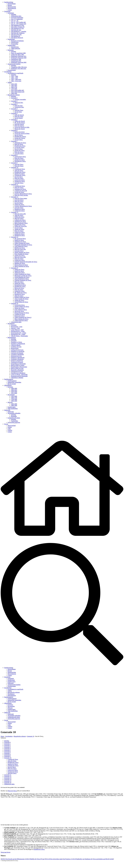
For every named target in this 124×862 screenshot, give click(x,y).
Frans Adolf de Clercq (20, 309)
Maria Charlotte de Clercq (21, 266)
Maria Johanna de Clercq (21, 319)
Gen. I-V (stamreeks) (17, 19)
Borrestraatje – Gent (16, 326)
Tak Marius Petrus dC (17, 37)
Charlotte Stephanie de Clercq (22, 280)
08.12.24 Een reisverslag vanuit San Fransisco (58, 859)
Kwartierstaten (12, 70)
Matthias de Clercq (19, 263)
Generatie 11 (14, 184)
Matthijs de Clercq (19, 248)
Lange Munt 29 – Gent (17, 329)
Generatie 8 (14, 155)
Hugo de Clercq (18, 289)
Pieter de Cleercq (19, 125)
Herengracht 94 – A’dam (18, 331)
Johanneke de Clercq (20, 142)
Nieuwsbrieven (12, 8)
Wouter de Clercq (19, 308)
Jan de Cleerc (18, 112)
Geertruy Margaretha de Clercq (23, 193)
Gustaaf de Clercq (19, 291)
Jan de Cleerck (18, 118)
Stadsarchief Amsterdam (14, 382)
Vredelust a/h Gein (16, 346)
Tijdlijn (10, 82)
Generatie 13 (14, 212)
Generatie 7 (14, 141)
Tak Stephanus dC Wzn (17, 25)
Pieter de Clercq (18, 152)
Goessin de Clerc (19, 107)
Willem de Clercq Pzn (20, 226)
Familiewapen (11, 45)
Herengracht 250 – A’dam (18, 334)
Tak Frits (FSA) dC (16, 34)
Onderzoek (7, 410)
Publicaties (11, 50)
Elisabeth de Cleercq (20, 136)
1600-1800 (14, 388)
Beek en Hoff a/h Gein (17, 368)
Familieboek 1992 (16, 61)
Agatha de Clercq (19, 229)
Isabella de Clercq (19, 234)
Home (2, 736)
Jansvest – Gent (15, 328)
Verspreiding (14, 44)
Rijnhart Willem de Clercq (21, 297)
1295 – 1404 (14, 76)
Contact (10, 10)
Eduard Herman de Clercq (21, 312)
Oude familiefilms (13, 408)
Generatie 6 (14, 130)
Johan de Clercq (18, 295)
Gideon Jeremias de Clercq (21, 243)
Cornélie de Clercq (19, 314)
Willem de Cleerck (19, 121)
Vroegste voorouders (20, 99)
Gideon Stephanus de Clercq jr (22, 317)
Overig (6, 424)
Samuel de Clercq (19, 283)
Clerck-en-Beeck (15, 345)
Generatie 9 (14, 163)
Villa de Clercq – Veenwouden (19, 336)
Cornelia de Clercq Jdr (20, 190)
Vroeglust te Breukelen (17, 354)
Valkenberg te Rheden (17, 377)
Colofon (10, 430)
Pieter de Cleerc (18, 116)
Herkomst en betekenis (17, 40)
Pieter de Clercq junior (20, 198)
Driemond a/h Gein (16, 356)
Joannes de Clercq (19, 255)
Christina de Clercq (19, 175)
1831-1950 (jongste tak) (17, 91)
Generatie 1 (14, 101)
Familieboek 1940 (16, 59)
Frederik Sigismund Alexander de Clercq (25, 261)
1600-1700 (14, 397)
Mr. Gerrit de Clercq (20, 238)
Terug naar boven (5, 852)
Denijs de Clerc (18, 102)
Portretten (10, 387)
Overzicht (13, 325)
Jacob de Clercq (18, 164)
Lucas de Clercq (18, 153)
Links (9, 428)
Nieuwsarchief (12, 425)
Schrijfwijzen (14, 42)
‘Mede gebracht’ (15, 48)
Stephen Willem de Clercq (21, 306)
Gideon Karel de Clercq (21, 320)
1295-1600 (14, 396)
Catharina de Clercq (19, 220)
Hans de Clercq (18, 144)
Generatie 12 (14, 197)
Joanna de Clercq (19, 204)
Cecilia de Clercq (19, 192)
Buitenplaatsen (12, 337)
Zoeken (10, 427)
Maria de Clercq (18, 218)
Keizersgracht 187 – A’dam (18, 333)
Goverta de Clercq (19, 305)
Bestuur (10, 5)
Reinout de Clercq (19, 316)
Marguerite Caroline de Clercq (22, 275)
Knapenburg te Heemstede (18, 363)
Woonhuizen (11, 323)
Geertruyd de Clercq (20, 156)
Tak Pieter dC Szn (16, 30)
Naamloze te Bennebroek (18, 343)
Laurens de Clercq (19, 180)
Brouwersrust (14, 348)
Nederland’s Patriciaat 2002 (18, 62)
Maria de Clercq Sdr (20, 249)
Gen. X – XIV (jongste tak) (18, 23)
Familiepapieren (8, 379)
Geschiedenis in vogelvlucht (15, 73)
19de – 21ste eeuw (16, 81)
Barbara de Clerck (19, 132)
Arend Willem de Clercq (21, 302)
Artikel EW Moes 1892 (17, 54)
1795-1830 (14, 88)
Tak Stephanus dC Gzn (17, 28)
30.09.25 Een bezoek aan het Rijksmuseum (13, 859)
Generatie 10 (14, 167)
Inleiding (13, 14)
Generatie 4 (14, 113)
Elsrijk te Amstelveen (17, 360)
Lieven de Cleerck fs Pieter (21, 133)
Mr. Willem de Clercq (20, 292)
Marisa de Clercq (19, 288)
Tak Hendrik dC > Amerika (18, 31)
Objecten (10, 402)
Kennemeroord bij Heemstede (19, 376)
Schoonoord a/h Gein (17, 371)
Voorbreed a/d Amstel (17, 362)
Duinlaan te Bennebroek (17, 357)
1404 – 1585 (14, 78)
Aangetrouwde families (14, 64)
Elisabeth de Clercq (19, 146)
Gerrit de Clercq (18, 200)
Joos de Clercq (18, 139)
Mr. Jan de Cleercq (19, 122)
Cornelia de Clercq (19, 169)
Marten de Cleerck (19, 129)
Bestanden (14, 416)
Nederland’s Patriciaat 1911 (18, 56)
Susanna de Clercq (19, 181)
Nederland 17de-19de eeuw (18, 68)
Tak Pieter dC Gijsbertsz (18, 33)
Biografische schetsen (14, 95)
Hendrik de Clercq (19, 209)
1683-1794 (14, 87)
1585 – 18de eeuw (16, 79)
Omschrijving (15, 47)
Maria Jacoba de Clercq (20, 223)
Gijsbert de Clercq (19, 210)
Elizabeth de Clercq (19, 286)
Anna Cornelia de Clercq (21, 299)
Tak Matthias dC (15, 36)
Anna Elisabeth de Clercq (21, 278)
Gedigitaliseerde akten (14, 418)
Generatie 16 (14, 303)
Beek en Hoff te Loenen (17, 365)
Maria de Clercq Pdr (20, 214)
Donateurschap (12, 6)
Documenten (11, 394)
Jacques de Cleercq (19, 138)
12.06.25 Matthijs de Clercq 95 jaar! (35, 859)
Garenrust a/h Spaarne (17, 353)
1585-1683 (14, 85)
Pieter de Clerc (18, 105)
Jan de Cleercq (18, 135)
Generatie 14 (14, 237)
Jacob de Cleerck (19, 124)
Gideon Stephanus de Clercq (22, 274)
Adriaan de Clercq (19, 272)
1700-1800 (14, 399)
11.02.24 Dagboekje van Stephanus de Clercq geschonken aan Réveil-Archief (92, 859)
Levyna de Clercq (19, 147)
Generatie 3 (14, 108)
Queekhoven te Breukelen (18, 373)
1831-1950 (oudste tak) (17, 90)
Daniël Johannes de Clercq (21, 252)
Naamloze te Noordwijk (17, 351)
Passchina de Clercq (20, 161)
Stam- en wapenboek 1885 (18, 53)
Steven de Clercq (19, 311)
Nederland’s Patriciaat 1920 (18, 57)
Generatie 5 (14, 119)
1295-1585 (14, 84)
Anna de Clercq (18, 170)
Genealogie (7, 11)
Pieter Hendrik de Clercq (21, 254)
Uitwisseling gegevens (14, 422)
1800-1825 (14, 390)
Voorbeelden (14, 421)
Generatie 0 (14, 98)
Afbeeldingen (8, 385)
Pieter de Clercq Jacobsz (21, 195)
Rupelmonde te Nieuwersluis (19, 367)
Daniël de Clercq (19, 240)
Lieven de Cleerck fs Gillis (21, 127)
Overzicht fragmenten (17, 17)
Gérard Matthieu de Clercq (21, 277)
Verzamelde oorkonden (14, 413)
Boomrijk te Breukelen (17, 370)
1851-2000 (14, 393)
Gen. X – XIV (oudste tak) (18, 22)
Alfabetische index (16, 16)
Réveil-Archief (12, 384)
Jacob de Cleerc (18, 110)
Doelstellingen (12, 3)
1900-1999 (14, 93)
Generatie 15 (14, 268)
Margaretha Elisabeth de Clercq (23, 244)
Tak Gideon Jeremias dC (18, 27)
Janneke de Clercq (19, 159)
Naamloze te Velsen (16, 342)
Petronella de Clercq (20, 285)
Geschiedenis (7, 71)
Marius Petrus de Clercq (21, 265)
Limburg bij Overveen (17, 350)
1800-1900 (14, 401)
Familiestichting (8, 2)
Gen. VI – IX (14, 20)
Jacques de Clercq (19, 150)
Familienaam (11, 39)
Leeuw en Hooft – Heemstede (19, 374)
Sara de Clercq (18, 149)
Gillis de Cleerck (19, 115)
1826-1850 (14, 391)
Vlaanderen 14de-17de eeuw (19, 67)
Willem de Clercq (19, 217)
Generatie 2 (14, 104)
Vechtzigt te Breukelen (17, 359)
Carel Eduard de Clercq (20, 246)
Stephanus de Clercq (20, 189)
